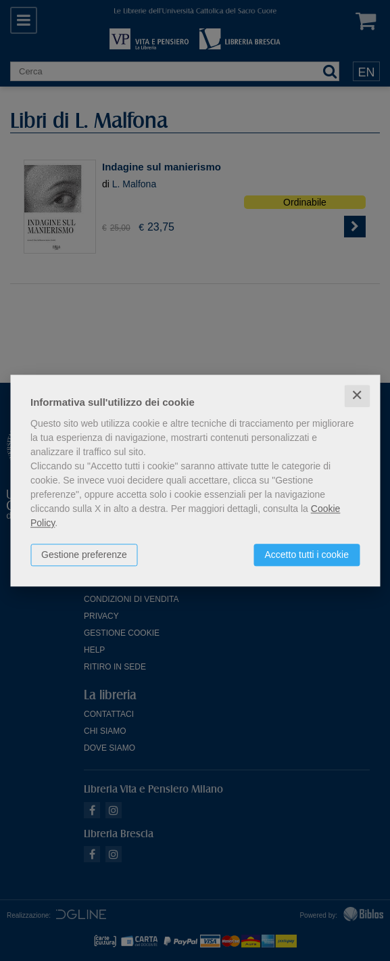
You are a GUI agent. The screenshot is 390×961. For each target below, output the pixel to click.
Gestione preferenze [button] (84, 554)
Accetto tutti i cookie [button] (306, 554)
